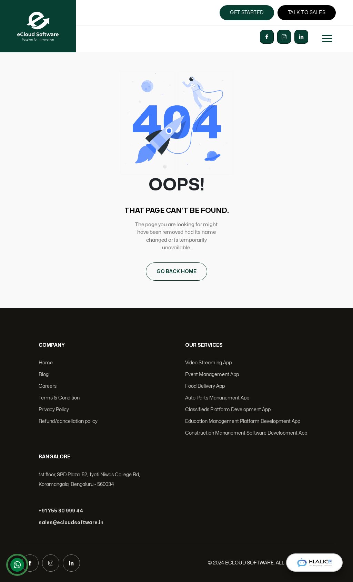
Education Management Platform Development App (242, 421)
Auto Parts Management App (217, 398)
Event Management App (212, 374)
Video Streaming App (208, 363)
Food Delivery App (205, 386)
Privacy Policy (54, 409)
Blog (44, 374)
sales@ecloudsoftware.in (71, 522)
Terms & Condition (59, 398)
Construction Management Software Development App (246, 433)
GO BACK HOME (176, 271)
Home (46, 363)
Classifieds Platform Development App (228, 409)
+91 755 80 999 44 (61, 511)
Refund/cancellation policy (68, 421)
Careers (48, 386)
